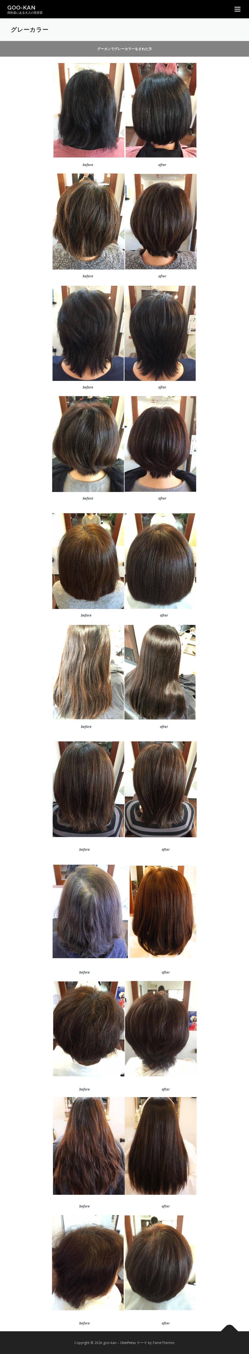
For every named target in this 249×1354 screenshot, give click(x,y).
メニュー (237, 9)
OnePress (128, 1342)
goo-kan (21, 7)
